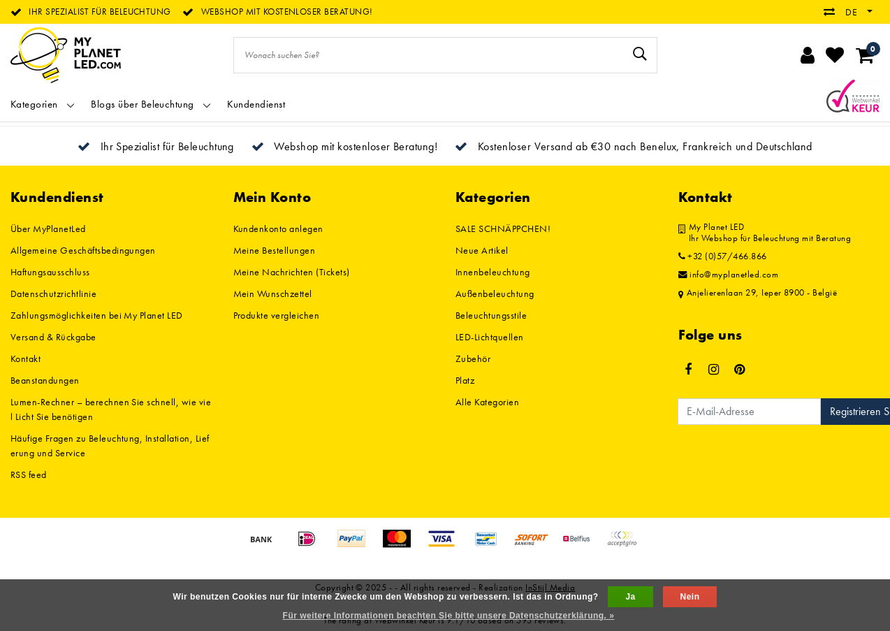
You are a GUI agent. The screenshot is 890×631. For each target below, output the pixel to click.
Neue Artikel (482, 250)
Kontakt (25, 358)
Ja (630, 597)
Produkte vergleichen (276, 315)
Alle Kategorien (487, 402)
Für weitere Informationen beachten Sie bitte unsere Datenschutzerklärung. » (449, 616)
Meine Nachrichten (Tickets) (291, 272)
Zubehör (472, 358)
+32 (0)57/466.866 (722, 256)
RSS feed (28, 474)
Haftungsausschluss (50, 272)
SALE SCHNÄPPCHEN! (502, 228)
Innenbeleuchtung (492, 272)
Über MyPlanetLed (48, 228)
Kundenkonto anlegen (278, 228)
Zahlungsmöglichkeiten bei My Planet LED (96, 315)
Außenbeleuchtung (494, 293)
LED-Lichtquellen (489, 337)
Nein (690, 597)
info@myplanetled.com (728, 274)
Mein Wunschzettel (272, 293)
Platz (464, 380)
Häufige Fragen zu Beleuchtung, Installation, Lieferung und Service (110, 445)
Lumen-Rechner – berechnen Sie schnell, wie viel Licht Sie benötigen (110, 409)
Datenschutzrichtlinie (53, 293)
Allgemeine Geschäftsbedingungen (83, 250)
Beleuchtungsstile (491, 315)
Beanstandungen (45, 380)
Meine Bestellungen (274, 250)
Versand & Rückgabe (53, 337)
